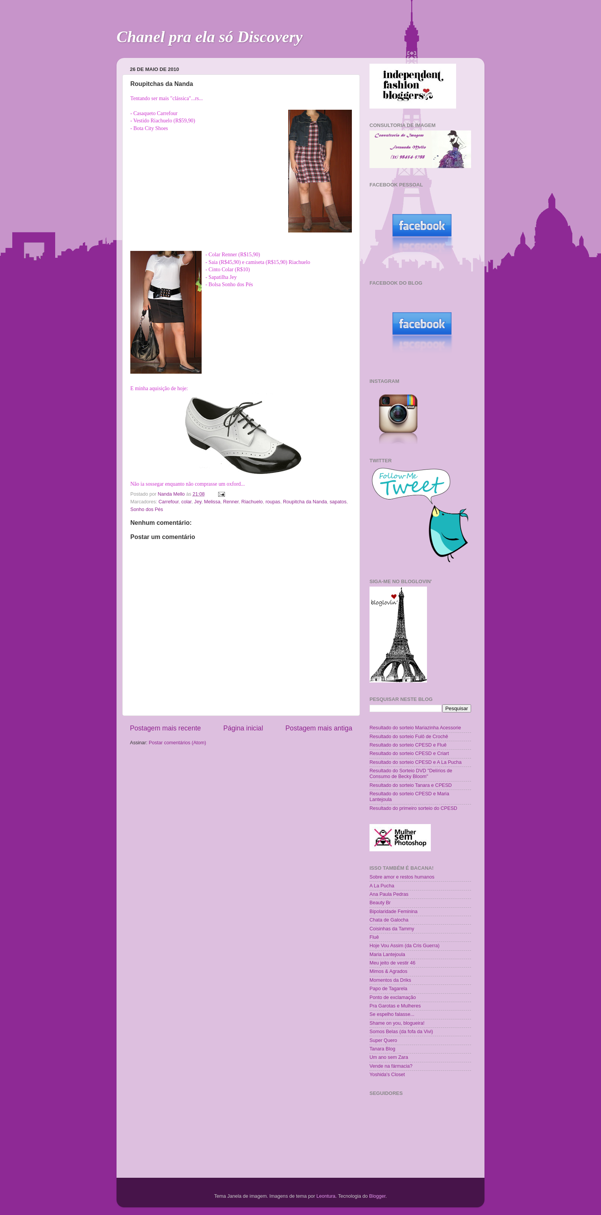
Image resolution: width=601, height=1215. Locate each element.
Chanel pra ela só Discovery (209, 37)
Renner (231, 501)
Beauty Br (380, 902)
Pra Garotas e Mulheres (395, 1006)
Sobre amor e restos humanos (401, 877)
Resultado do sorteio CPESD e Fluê (408, 745)
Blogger (377, 1196)
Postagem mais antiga (319, 728)
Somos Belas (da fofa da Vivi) (401, 1031)
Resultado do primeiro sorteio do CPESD (413, 808)
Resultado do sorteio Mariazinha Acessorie (415, 727)
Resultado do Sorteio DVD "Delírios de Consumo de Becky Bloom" (410, 773)
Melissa (212, 501)
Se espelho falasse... (391, 1014)
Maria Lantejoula (387, 954)
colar (186, 501)
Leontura (325, 1196)
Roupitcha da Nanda (305, 501)
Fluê (374, 937)
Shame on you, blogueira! (397, 1023)
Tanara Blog (382, 1049)
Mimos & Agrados (388, 971)
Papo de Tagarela (388, 988)
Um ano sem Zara (388, 1057)
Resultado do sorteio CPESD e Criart (409, 753)
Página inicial (243, 728)
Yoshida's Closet (387, 1074)
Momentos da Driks (390, 980)
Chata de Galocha (389, 920)
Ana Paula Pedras (389, 894)
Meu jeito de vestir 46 (392, 963)
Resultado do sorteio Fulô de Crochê (408, 736)
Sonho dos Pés (146, 509)
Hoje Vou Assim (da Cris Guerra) (404, 945)
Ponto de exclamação (392, 997)
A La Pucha (381, 886)
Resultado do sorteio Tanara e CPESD (410, 785)
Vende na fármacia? (390, 1066)
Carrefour (169, 501)
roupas (273, 501)
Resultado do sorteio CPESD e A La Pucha (415, 762)
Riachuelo (252, 501)
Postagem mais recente (165, 728)
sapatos (338, 501)
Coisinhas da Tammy (391, 928)
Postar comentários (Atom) (177, 742)
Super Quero (383, 1040)
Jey (198, 501)
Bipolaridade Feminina (393, 911)
